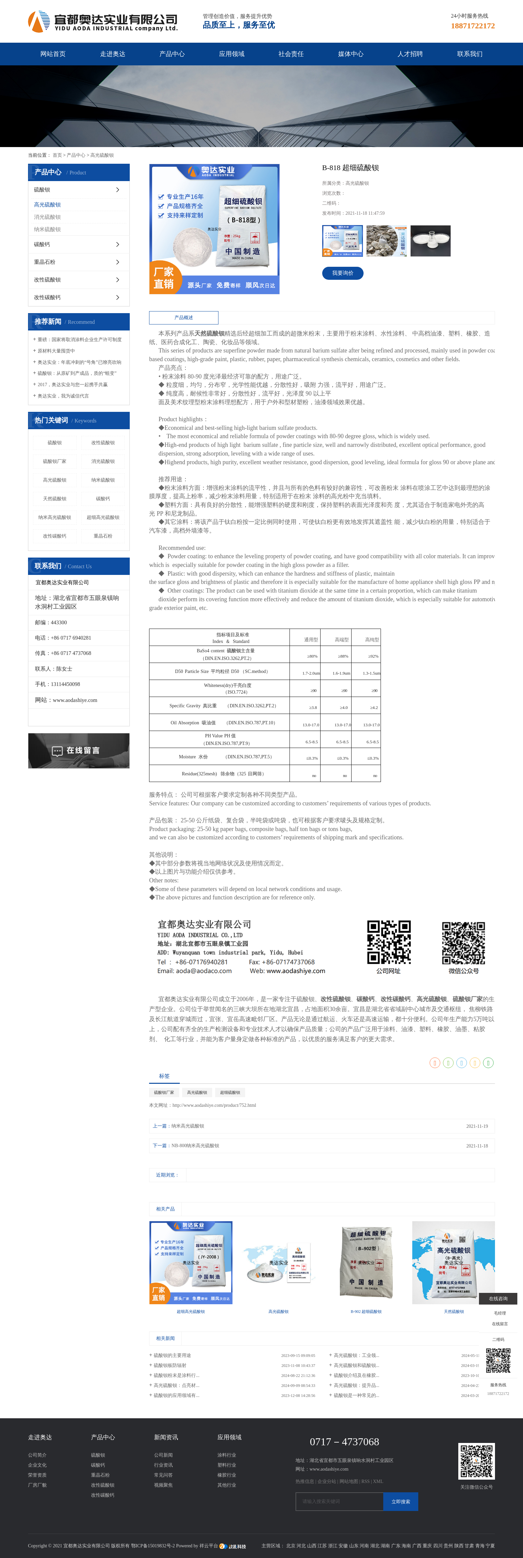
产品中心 (172, 53)
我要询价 (343, 273)
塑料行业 (226, 1465)
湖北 (375, 1545)
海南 (406, 1545)
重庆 (427, 1545)
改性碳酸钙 (47, 297)
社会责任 (291, 53)
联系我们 (470, 53)
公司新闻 (163, 1455)
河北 (301, 1545)
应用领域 (231, 53)
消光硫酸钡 (47, 217)
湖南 (385, 1545)
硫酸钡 (42, 189)
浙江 (333, 1545)
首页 (57, 155)
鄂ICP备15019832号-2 (153, 1545)
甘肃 (469, 1545)
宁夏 (490, 1545)
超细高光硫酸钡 (103, 517)
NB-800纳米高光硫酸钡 (195, 1145)
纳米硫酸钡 (47, 229)
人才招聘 (410, 53)
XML (378, 1481)
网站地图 (349, 1481)
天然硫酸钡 (54, 498)
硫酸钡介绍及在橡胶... (357, 1375)
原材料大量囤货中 (56, 350)
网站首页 (53, 53)
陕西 (459, 1545)
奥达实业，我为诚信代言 (63, 396)
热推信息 (305, 1481)
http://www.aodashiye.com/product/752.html (214, 1105)
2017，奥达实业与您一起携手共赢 (73, 384)
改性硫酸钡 (47, 279)
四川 (438, 1545)
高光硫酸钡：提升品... (357, 1385)
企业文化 (37, 1465)
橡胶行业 (226, 1475)
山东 (354, 1545)
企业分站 (327, 1481)
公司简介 (37, 1455)
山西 (312, 1545)
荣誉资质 (37, 1475)
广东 (396, 1545)
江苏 (322, 1545)
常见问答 (163, 1475)
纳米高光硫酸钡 (54, 517)
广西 (417, 1545)
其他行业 (226, 1485)
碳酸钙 (42, 244)
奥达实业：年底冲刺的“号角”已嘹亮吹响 (79, 362)
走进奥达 (112, 53)
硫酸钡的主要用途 (172, 1355)
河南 (364, 1545)
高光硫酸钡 (102, 155)
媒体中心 (351, 53)
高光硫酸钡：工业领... (357, 1355)
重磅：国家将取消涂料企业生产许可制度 (80, 339)
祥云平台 (208, 1545)
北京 (291, 1545)
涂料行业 (226, 1455)
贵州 (448, 1545)
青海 (480, 1545)
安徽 (343, 1545)
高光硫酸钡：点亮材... (176, 1385)
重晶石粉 (44, 262)
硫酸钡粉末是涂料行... (176, 1375)
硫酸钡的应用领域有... (176, 1395)
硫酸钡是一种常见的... (357, 1395)
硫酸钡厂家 (54, 461)
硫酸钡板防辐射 (170, 1365)
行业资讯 (163, 1465)
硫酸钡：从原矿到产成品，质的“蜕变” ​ (78, 373)
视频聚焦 (163, 1485)
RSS (365, 1481)
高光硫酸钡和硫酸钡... (357, 1365)
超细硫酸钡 (230, 1092)
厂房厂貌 (37, 1485)
